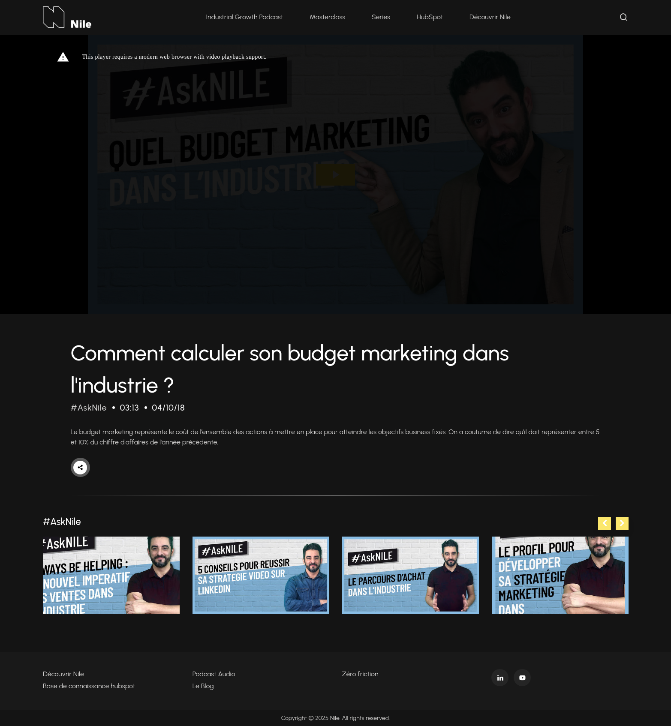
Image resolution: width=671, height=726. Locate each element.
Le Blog (203, 686)
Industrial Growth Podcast (244, 17)
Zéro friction (360, 674)
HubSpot (430, 17)
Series (381, 17)
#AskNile (89, 407)
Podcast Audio (214, 674)
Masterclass (327, 17)
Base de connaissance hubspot (89, 686)
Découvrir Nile (490, 17)
